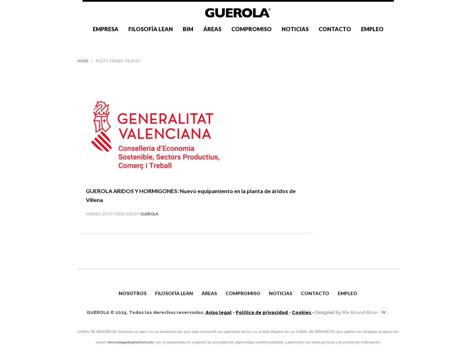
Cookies (302, 312)
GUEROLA (149, 214)
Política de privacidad (262, 312)
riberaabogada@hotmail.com (130, 342)
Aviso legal (219, 312)
